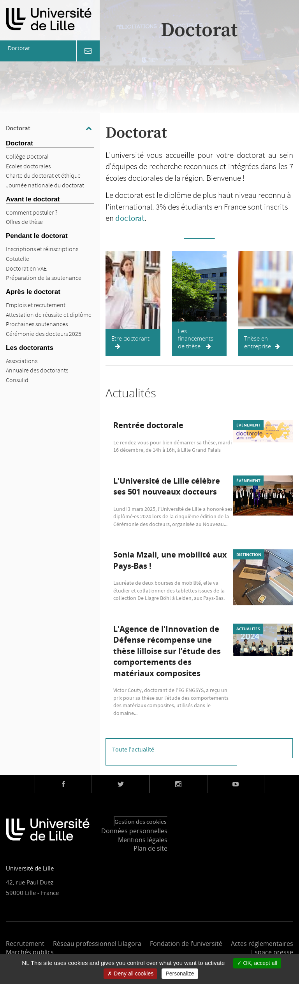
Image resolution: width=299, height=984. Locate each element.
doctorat (129, 218)
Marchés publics (30, 952)
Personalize (179, 973)
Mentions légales (142, 839)
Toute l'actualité (133, 749)
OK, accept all (257, 963)
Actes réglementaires (262, 943)
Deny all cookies (130, 973)
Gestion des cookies (140, 821)
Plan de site (150, 848)
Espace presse (272, 952)
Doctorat (18, 128)
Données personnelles (134, 831)
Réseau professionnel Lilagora (97, 943)
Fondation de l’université (186, 943)
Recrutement (25, 943)
